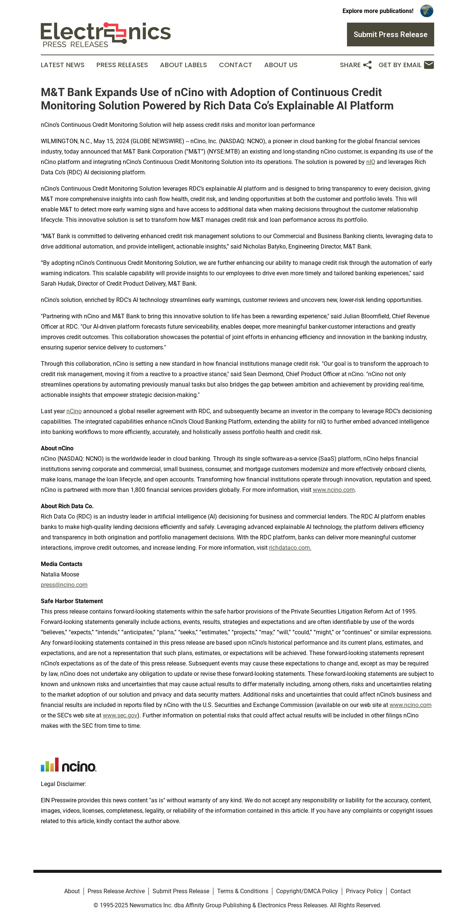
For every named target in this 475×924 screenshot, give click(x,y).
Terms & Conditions (242, 891)
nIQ (370, 161)
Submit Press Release (181, 891)
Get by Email (406, 65)
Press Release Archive (116, 891)
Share (356, 65)
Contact (235, 65)
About (72, 891)
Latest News (63, 65)
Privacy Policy (364, 891)
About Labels (183, 65)
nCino (74, 411)
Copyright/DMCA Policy (307, 891)
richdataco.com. (290, 547)
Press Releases (122, 65)
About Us (281, 65)
